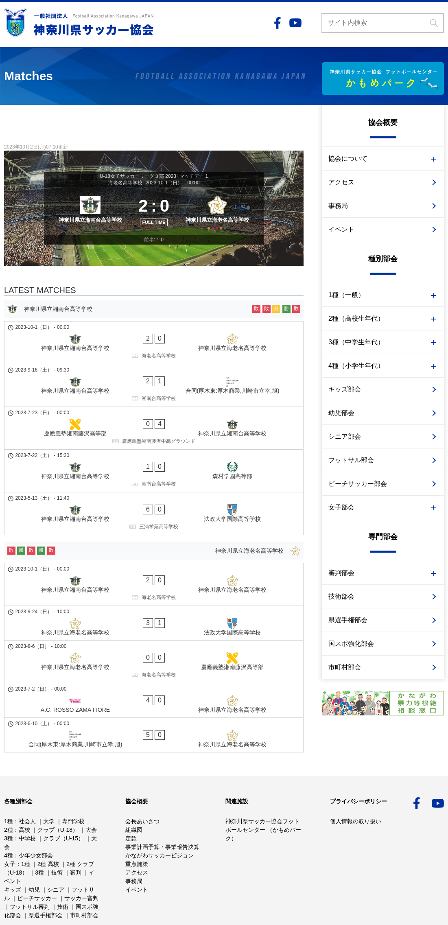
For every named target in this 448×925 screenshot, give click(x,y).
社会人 (27, 784)
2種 (8, 792)
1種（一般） (346, 294)
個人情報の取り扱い (355, 784)
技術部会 (341, 596)
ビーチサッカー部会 (357, 483)
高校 (24, 792)
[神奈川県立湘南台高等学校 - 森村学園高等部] (153, 436)
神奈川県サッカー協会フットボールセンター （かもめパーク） (263, 793)
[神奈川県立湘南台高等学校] (87, 219)
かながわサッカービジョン (159, 818)
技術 (57, 835)
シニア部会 (344, 436)
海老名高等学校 (125, 183)
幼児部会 (341, 412)
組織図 (133, 792)
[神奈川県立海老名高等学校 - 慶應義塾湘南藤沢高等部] (153, 568)
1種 (8, 784)
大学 (49, 784)
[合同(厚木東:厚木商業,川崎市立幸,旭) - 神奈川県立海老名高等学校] (153, 610)
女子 (9, 827)
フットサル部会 (351, 460)
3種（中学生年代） (356, 342)
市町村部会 (344, 667)
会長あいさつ (142, 784)
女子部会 (341, 507)
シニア (55, 852)
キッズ (12, 852)
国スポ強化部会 (351, 643)
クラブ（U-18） (57, 792)
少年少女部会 (36, 818)
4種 (8, 818)
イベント (341, 229)
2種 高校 (48, 827)
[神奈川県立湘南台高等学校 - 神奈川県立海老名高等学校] (153, 354)
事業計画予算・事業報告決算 (162, 810)
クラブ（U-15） (63, 801)
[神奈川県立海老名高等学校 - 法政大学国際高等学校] (153, 545)
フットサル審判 (30, 869)
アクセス (341, 182)
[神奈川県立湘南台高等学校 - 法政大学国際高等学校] (153, 463)
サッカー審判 (81, 861)
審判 (75, 835)
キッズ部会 (344, 389)
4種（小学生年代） (356, 365)
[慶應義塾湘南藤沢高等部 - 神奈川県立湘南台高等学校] (153, 409)
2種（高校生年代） (356, 318)
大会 (91, 792)
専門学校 (73, 784)
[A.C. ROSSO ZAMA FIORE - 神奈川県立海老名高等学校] (153, 591)
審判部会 (341, 572)
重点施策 (136, 827)
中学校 (27, 801)
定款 (131, 801)
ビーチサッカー (37, 861)
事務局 (338, 205)
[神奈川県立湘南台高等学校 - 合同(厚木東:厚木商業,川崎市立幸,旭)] (153, 382)
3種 (8, 801)
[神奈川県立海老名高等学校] (220, 219)
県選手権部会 (347, 620)
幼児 (34, 852)
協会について (347, 158)
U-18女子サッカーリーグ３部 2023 (138, 176)
